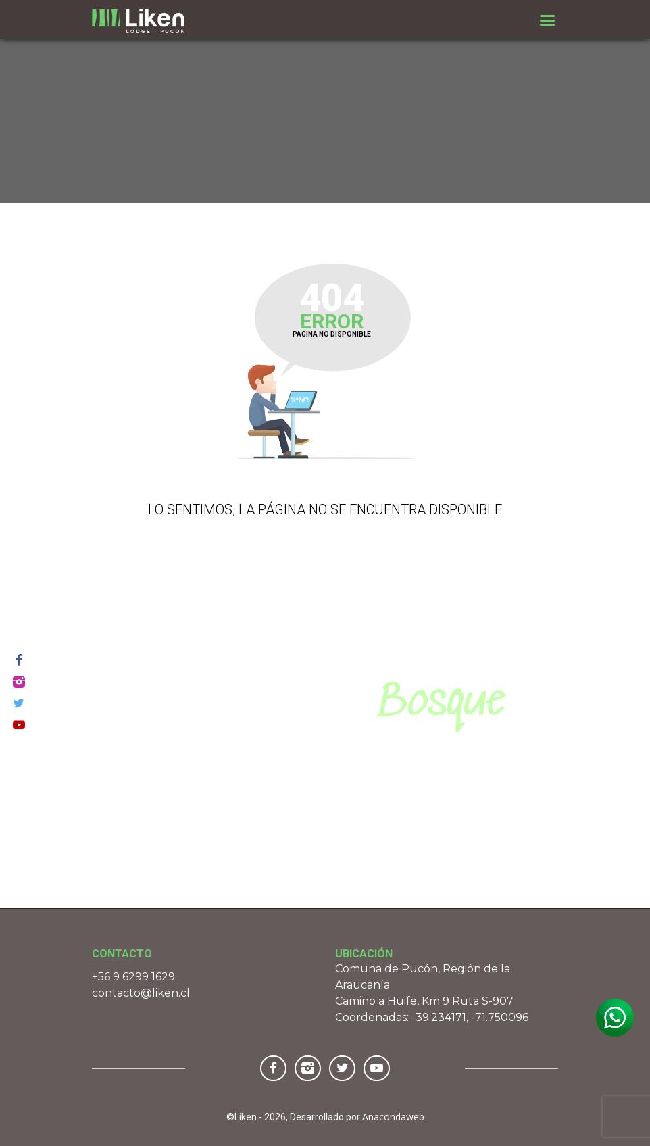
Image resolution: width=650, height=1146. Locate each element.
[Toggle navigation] (547, 20)
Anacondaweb (393, 1116)
